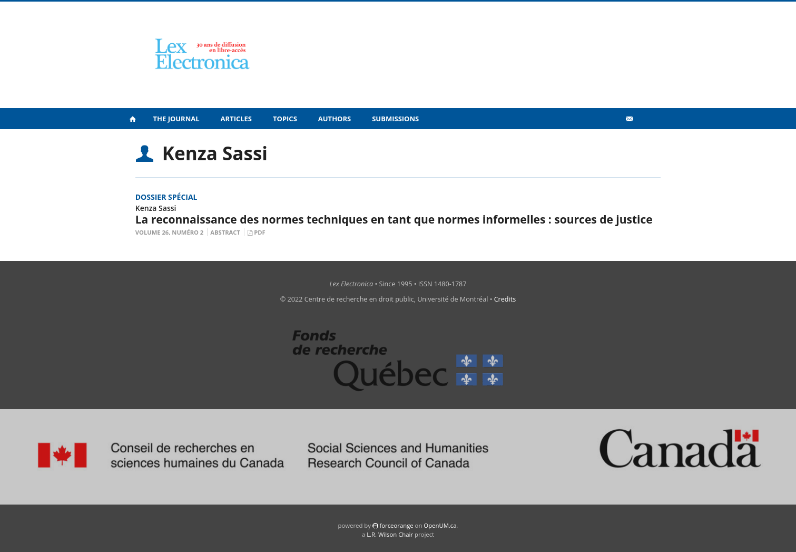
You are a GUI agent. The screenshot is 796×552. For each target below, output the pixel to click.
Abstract (225, 232)
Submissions (395, 118)
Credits (505, 299)
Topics (285, 118)
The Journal (176, 118)
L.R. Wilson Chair (390, 534)
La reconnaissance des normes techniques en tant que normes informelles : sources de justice (394, 219)
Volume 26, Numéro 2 (169, 232)
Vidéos (606, 141)
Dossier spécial (166, 197)
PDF (259, 232)
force (396, 525)
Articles (236, 118)
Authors (334, 118)
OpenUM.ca (440, 525)
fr (646, 142)
